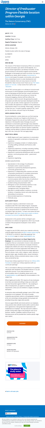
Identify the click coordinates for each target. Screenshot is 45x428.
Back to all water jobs (12, 391)
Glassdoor (8, 86)
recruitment (11, 236)
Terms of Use (9, 416)
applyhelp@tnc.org (29, 236)
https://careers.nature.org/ (30, 232)
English (8, 413)
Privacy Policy (18, 416)
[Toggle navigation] (42, 2)
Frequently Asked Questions (31, 416)
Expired (22, 323)
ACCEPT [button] (26, 425)
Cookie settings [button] (18, 425)
